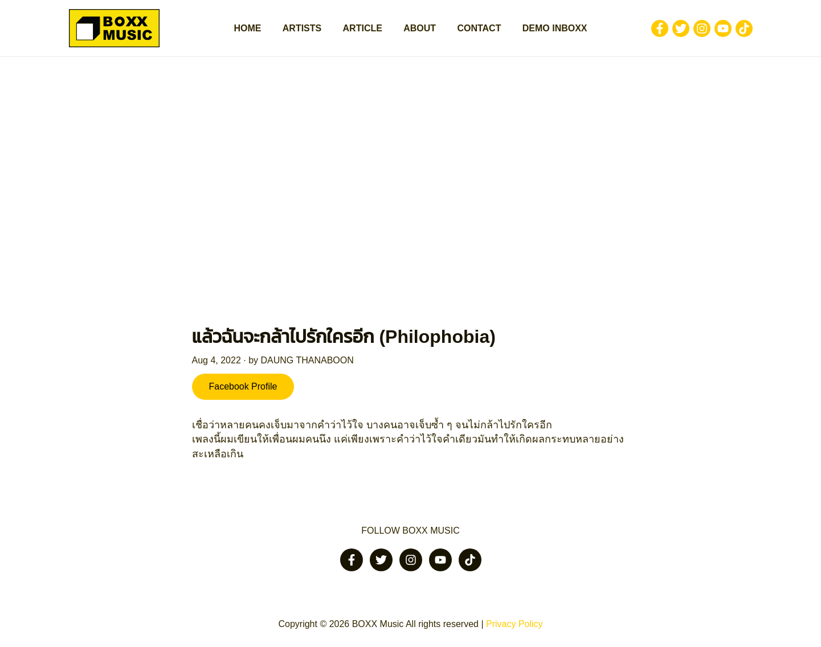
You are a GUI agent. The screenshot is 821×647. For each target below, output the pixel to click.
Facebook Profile (243, 386)
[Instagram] (701, 28)
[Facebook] (659, 28)
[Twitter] (680, 28)
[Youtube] (723, 28)
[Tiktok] (744, 28)
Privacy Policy (514, 624)
